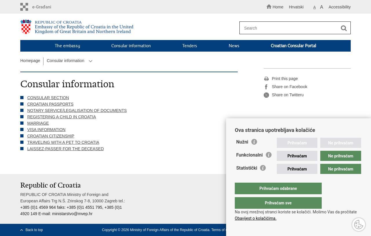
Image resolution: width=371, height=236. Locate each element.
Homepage (30, 60)
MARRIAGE (38, 123)
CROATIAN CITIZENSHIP (50, 136)
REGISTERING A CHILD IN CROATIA (61, 117)
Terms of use (221, 230)
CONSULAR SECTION (48, 97)
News (234, 45)
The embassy (67, 45)
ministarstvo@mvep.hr (72, 213)
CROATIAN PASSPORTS (50, 104)
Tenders (189, 45)
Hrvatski (296, 7)
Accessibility (340, 7)
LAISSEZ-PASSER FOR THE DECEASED (65, 148)
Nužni (242, 153)
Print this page (281, 78)
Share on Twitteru (283, 95)
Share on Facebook (285, 87)
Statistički (246, 179)
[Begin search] (344, 28)
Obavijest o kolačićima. (256, 218)
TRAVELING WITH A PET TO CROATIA (63, 142)
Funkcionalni (249, 166)
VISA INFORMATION (46, 129)
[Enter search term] (292, 28)
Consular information (131, 45)
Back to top (34, 230)
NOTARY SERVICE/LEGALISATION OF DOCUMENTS (77, 110)
